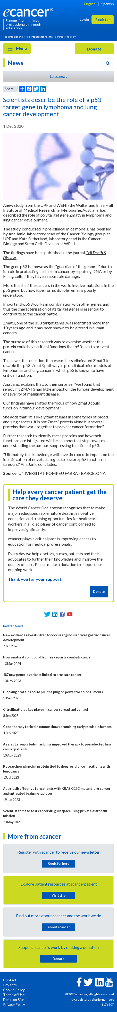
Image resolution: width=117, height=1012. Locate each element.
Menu (17, 49)
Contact (9, 980)
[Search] (108, 63)
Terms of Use (14, 994)
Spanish (107, 4)
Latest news (58, 76)
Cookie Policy (14, 990)
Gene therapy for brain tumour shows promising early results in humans (57, 727)
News (15, 62)
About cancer (58, 927)
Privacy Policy (14, 1004)
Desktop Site (13, 999)
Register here (58, 863)
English (90, 4)
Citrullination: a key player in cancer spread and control (45, 709)
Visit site (59, 895)
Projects (10, 985)
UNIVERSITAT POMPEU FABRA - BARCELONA (62, 473)
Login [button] (84, 19)
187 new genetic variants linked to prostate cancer (42, 675)
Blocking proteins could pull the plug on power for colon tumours (53, 692)
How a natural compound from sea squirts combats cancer (47, 657)
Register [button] (102, 19)
